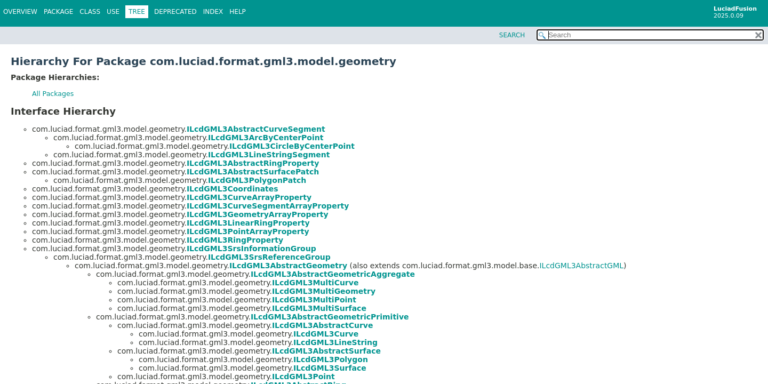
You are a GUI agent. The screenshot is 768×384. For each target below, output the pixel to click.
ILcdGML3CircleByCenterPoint (292, 146)
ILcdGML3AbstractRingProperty (253, 163)
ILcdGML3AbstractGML (581, 265)
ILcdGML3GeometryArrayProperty (258, 214)
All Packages (53, 94)
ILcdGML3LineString (335, 342)
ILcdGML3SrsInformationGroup (251, 248)
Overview (20, 11)
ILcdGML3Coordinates (232, 189)
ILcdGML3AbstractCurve (322, 325)
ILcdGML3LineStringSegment (269, 154)
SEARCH (512, 35)
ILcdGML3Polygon (330, 359)
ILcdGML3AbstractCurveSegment (256, 129)
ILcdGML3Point (303, 376)
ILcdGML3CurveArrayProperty (249, 197)
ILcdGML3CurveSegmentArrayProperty (268, 206)
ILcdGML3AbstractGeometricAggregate (333, 274)
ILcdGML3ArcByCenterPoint (266, 137)
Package (58, 11)
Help (237, 11)
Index (213, 11)
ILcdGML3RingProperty (235, 240)
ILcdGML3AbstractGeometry (288, 265)
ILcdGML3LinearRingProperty (248, 223)
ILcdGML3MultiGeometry (323, 291)
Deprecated (175, 11)
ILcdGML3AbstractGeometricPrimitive (330, 317)
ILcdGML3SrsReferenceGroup (269, 257)
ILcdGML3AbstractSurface (326, 351)
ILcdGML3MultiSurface (319, 308)
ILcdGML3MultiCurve (315, 282)
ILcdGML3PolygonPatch (257, 180)
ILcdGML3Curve (325, 334)
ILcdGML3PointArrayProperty (248, 231)
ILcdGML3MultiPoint (314, 299)
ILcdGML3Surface (329, 368)
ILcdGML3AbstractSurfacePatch (253, 171)
